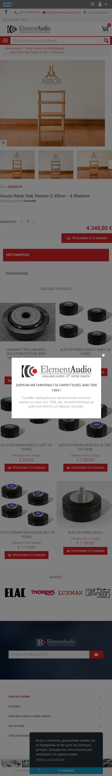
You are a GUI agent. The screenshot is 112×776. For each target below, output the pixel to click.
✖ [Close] (103, 355)
